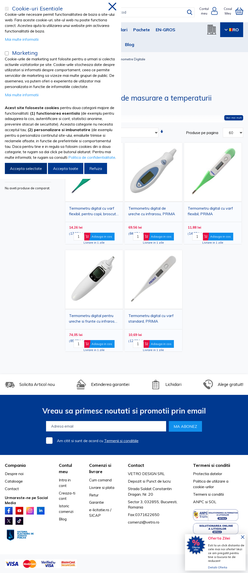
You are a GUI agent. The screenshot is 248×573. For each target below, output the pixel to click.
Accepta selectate (26, 168)
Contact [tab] (136, 465)
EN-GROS (165, 29)
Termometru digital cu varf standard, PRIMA (151, 318)
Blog (129, 44)
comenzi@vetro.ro (143, 522)
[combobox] (128, 12)
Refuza (95, 168)
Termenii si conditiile (121, 440)
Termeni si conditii (208, 494)
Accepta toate (65, 168)
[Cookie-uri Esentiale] (7, 9)
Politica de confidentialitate (91, 157)
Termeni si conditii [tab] (211, 465)
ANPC (198, 501)
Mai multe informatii (22, 39)
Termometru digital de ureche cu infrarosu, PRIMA (151, 211)
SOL (212, 501)
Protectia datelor (207, 473)
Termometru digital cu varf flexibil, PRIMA (210, 211)
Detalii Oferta (217, 567)
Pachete (141, 29)
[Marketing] (7, 53)
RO (232, 29)
